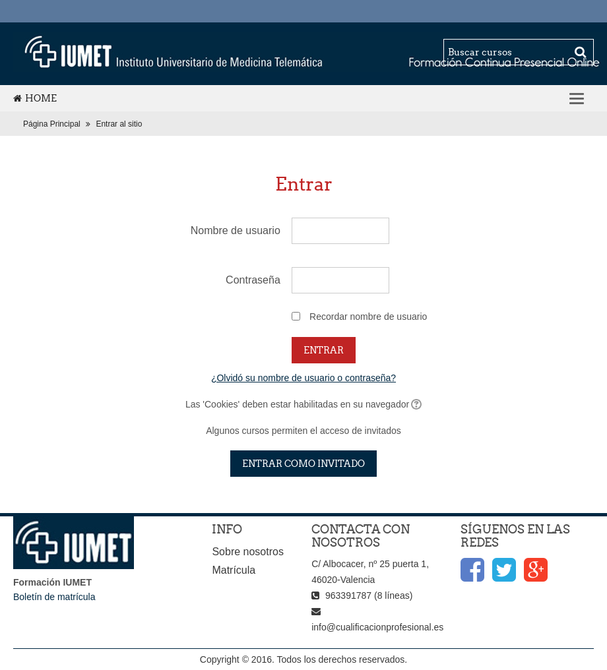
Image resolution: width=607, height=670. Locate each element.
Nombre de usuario (235, 230)
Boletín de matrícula (54, 597)
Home (35, 98)
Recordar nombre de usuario (368, 316)
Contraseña (253, 280)
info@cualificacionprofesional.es (377, 627)
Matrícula (233, 570)
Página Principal (51, 124)
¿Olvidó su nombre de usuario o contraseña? (303, 378)
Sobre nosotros (248, 551)
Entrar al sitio (119, 124)
